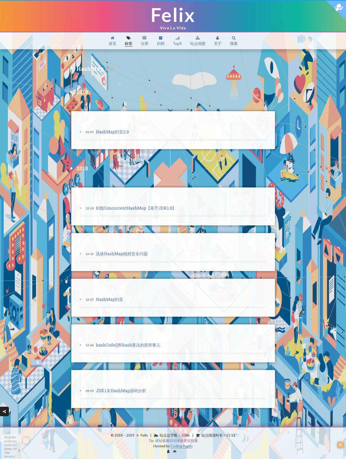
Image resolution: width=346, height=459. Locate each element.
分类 (144, 41)
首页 (112, 41)
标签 (128, 41)
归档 (160, 41)
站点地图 (197, 41)
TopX (177, 41)
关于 (218, 41)
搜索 (234, 41)
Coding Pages (182, 446)
